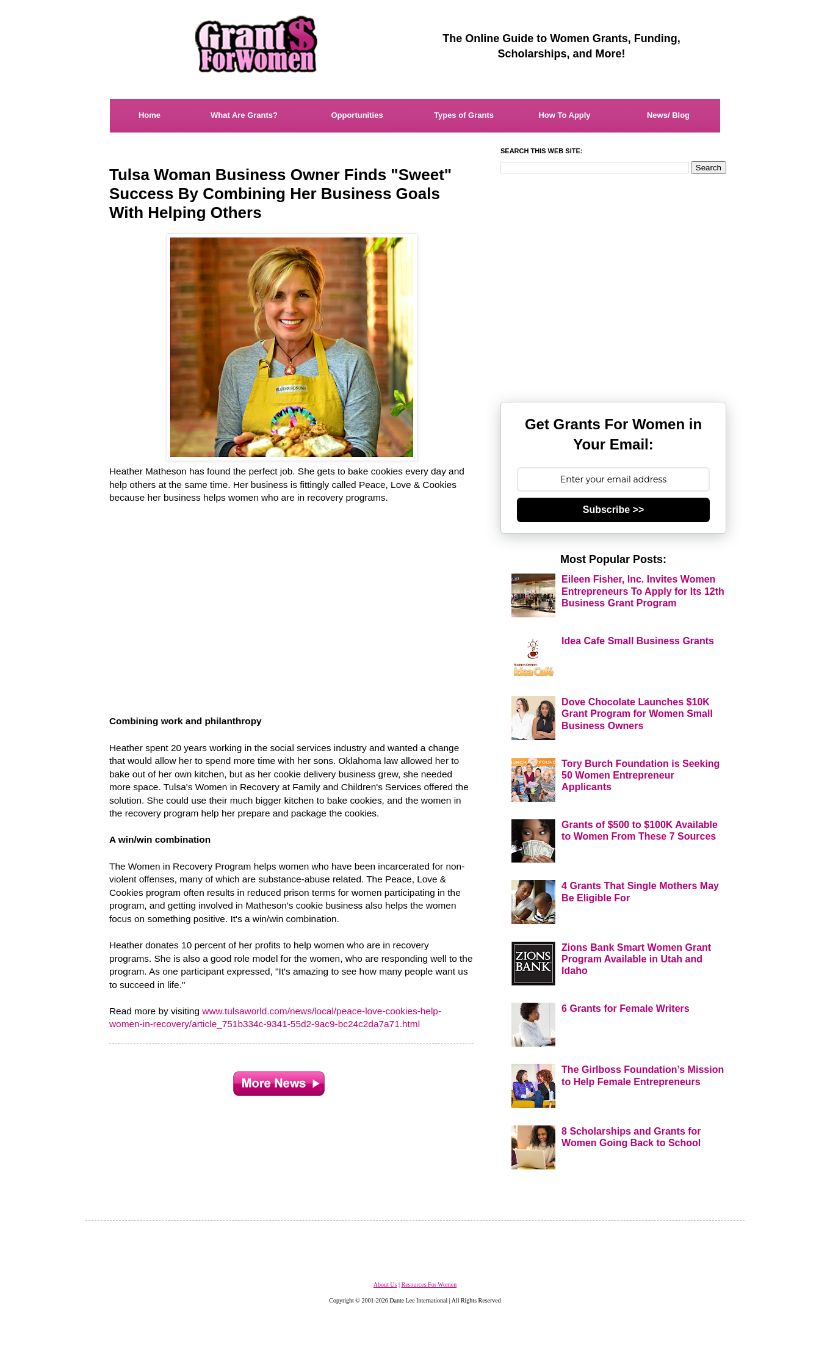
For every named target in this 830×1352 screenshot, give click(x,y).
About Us (385, 1284)
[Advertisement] (292, 602)
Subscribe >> (613, 509)
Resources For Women (429, 1284)
